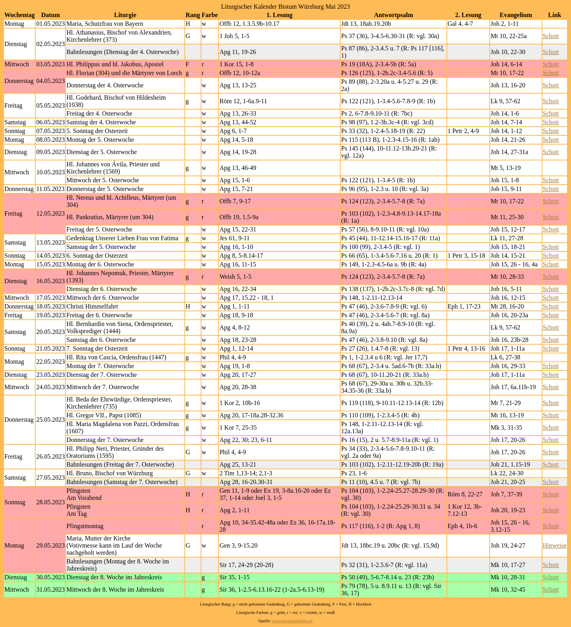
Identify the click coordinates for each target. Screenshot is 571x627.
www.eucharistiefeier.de (292, 621)
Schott (551, 36)
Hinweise (555, 545)
